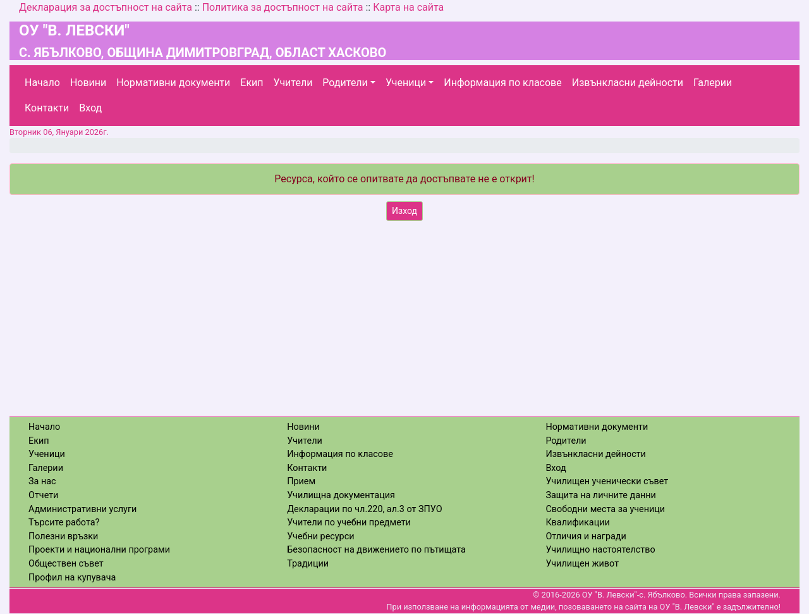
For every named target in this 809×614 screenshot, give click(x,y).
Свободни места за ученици (605, 509)
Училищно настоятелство (600, 549)
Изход (404, 211)
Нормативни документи (173, 83)
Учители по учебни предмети (349, 522)
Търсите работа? (63, 522)
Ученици (406, 83)
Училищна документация (341, 495)
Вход (90, 108)
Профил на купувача (72, 577)
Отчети (43, 495)
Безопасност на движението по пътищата (376, 549)
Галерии (712, 83)
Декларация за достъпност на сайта (105, 7)
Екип (251, 83)
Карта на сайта (408, 7)
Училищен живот (582, 563)
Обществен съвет (66, 563)
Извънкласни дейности (627, 83)
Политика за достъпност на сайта (282, 7)
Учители (293, 83)
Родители (344, 83)
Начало (42, 83)
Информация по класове (502, 83)
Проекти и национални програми (99, 549)
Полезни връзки (63, 536)
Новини (88, 83)
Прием (301, 481)
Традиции (308, 563)
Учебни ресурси (320, 536)
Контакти (47, 108)
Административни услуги (82, 509)
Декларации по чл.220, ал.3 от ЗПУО (364, 509)
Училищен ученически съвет (606, 481)
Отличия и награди (585, 536)
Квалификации (577, 522)
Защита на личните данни (600, 495)
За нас (42, 481)
